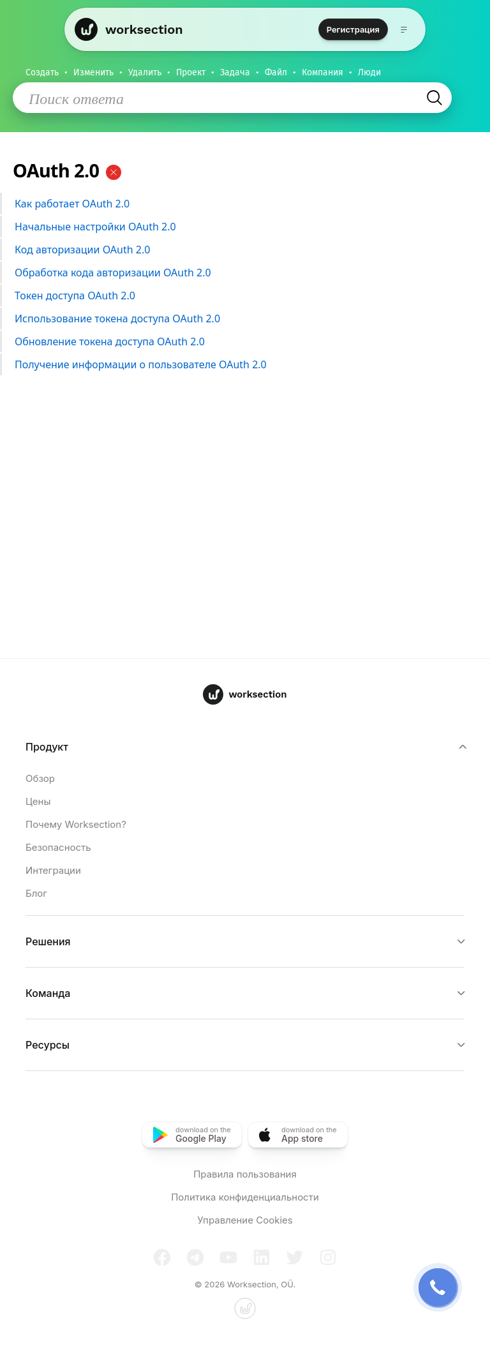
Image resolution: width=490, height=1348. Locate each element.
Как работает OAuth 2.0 (243, 204)
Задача (235, 72)
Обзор (40, 778)
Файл (276, 72)
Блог (36, 893)
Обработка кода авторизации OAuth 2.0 (243, 273)
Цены (38, 801)
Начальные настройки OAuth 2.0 (243, 227)
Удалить (144, 72)
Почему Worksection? (76, 824)
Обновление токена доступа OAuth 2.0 (243, 342)
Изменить (93, 72)
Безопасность (58, 847)
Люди (369, 72)
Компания (322, 72)
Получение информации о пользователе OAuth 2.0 (243, 365)
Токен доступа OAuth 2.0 (243, 296)
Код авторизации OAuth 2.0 (243, 250)
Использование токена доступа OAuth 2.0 (243, 319)
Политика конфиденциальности (245, 1197)
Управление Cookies (244, 1220)
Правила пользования (245, 1174)
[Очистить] (113, 172)
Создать (42, 72)
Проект (190, 72)
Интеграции (53, 870)
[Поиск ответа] (226, 98)
